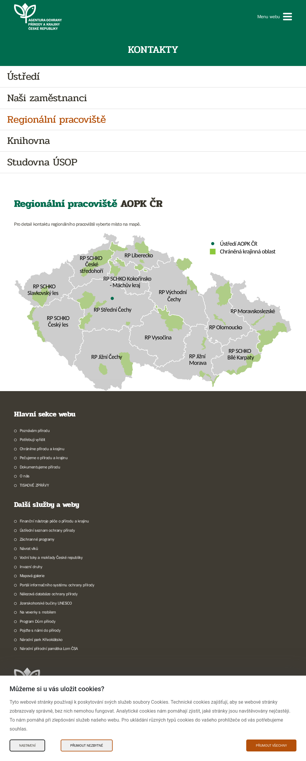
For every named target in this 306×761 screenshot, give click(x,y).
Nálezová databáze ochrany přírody (49, 593)
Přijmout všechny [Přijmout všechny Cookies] (271, 745)
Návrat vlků (29, 548)
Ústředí (23, 76)
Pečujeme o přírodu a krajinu (44, 457)
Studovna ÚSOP (42, 162)
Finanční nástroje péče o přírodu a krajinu (54, 521)
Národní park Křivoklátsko (41, 639)
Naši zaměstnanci (47, 98)
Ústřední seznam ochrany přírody (47, 530)
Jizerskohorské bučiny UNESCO (46, 603)
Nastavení (27, 745)
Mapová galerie (32, 575)
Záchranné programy (37, 539)
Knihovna (28, 141)
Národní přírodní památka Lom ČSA (49, 648)
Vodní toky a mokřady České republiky (51, 557)
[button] (274, 16)
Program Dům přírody (37, 621)
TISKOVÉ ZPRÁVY (34, 485)
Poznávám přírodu (35, 430)
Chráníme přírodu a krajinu (42, 448)
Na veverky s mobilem (38, 612)
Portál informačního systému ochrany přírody (57, 584)
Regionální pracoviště (56, 119)
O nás (25, 475)
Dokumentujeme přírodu (40, 467)
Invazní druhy (31, 566)
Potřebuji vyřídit (32, 439)
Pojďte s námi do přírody (40, 630)
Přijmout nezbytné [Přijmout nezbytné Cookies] (86, 745)
